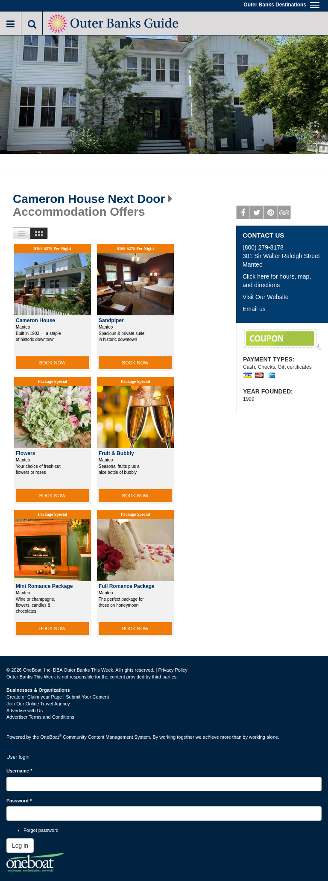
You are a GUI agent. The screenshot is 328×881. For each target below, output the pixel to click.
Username (19, 770)
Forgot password (41, 830)
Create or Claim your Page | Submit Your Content (57, 696)
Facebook (243, 214)
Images (39, 233)
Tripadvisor (284, 214)
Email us (254, 308)
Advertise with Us (24, 710)
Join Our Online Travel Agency (38, 703)
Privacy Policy (172, 669)
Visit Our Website (266, 297)
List (21, 233)
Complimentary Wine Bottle (282, 340)
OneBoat (51, 737)
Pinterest (270, 214)
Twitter (257, 214)
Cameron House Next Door (89, 199)
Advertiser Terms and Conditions (40, 716)
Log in (20, 845)
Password (19, 800)
